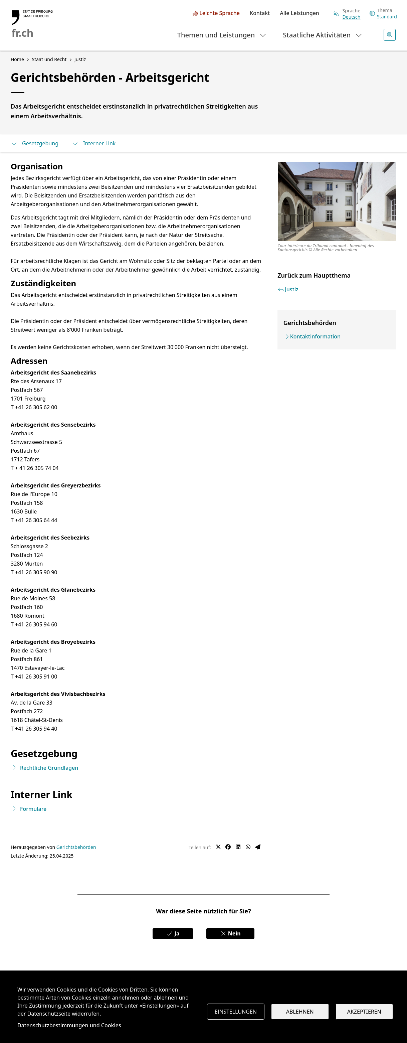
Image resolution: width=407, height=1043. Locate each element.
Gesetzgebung (34, 143)
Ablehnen (300, 1011)
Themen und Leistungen (222, 34)
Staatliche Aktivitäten (323, 34)
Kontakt (260, 13)
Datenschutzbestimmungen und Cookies (69, 1025)
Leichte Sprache (219, 13)
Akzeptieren (364, 1011)
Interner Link (94, 143)
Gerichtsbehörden (76, 847)
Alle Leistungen (299, 13)
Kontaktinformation (315, 336)
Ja (172, 933)
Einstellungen (236, 1011)
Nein (230, 933)
